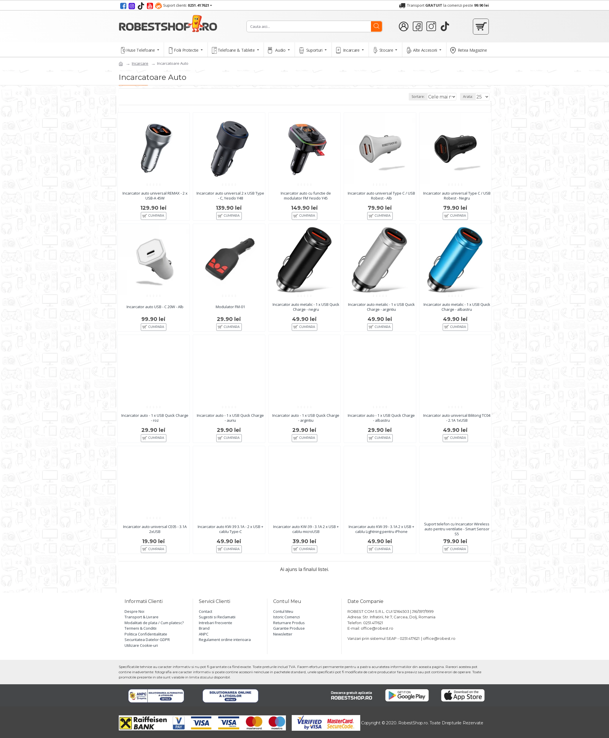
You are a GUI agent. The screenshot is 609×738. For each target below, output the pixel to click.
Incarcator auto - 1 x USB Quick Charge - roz (155, 422)
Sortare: (413, 96)
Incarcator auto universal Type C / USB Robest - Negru (457, 195)
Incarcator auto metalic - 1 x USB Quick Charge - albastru (457, 308)
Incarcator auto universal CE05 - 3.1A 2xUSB (155, 536)
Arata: (470, 96)
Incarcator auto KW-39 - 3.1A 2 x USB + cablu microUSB (306, 536)
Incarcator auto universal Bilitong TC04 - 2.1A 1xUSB (457, 422)
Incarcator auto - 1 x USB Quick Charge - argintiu (306, 422)
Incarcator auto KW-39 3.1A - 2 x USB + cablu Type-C (230, 536)
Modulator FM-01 (230, 308)
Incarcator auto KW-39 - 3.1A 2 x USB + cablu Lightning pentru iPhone (381, 536)
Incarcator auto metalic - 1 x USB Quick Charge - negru (306, 308)
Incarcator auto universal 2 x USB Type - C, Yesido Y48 (230, 195)
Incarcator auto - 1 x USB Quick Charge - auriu (230, 422)
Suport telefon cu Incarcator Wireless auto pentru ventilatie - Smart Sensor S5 (456, 535)
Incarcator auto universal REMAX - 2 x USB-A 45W (155, 195)
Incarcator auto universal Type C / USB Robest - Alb (381, 195)
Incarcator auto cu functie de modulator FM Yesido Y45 (306, 195)
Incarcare (140, 63)
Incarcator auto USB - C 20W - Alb (155, 308)
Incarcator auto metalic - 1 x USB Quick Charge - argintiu (381, 308)
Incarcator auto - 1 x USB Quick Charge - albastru (381, 422)
